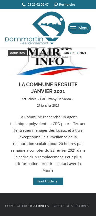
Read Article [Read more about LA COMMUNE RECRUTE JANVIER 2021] (47, 181)
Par (55, 99)
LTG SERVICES (38, 205)
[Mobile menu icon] (79, 28)
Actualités (29, 99)
